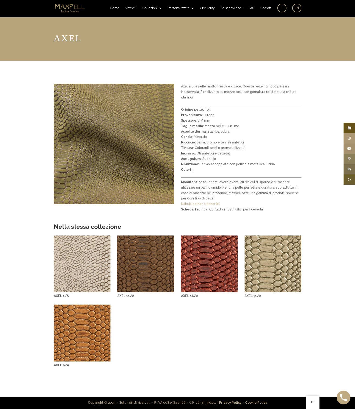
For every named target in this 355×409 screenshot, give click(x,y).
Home (114, 8)
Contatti (266, 8)
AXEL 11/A (125, 296)
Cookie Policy (256, 402)
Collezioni (149, 8)
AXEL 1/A (61, 296)
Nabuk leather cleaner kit (200, 204)
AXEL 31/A (253, 296)
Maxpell (131, 8)
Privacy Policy (230, 402)
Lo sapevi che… (231, 8)
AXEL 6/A (61, 365)
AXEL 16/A (189, 296)
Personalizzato (179, 8)
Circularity (207, 8)
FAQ (251, 8)
